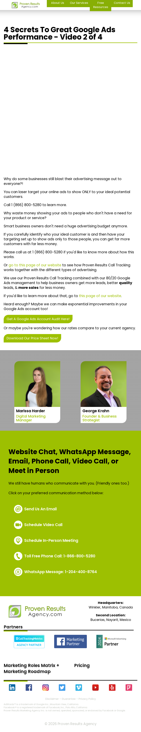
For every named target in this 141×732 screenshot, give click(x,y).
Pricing (82, 665)
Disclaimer (52, 699)
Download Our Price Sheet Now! (32, 338)
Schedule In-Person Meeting (51, 540)
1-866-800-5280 (59, 556)
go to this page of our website (35, 265)
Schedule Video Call (43, 524)
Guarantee (69, 699)
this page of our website (100, 295)
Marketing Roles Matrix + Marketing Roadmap (31, 668)
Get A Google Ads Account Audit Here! (38, 319)
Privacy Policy (87, 699)
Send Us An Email (40, 509)
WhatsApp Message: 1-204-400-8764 (60, 571)
